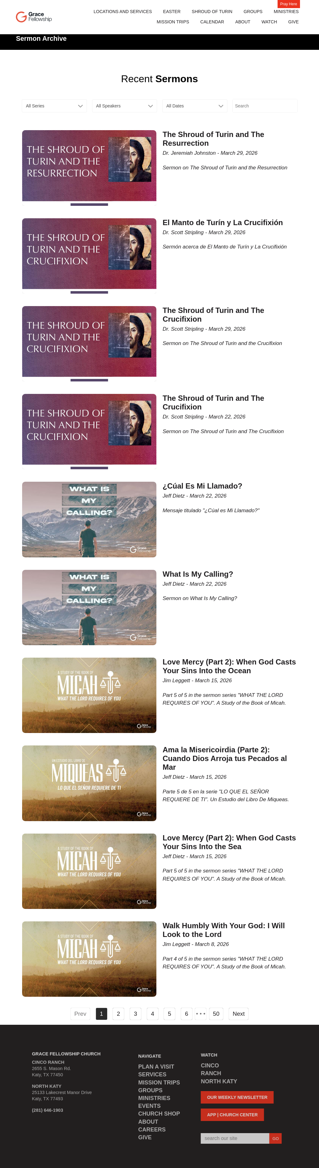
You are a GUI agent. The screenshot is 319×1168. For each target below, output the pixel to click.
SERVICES (152, 1077)
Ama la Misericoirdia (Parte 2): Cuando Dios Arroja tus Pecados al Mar (225, 758)
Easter (172, 11)
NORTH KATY (216, 1081)
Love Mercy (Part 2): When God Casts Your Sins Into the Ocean (229, 666)
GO (273, 1138)
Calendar (212, 21)
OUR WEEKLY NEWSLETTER (235, 1097)
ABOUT (148, 1124)
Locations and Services (123, 11)
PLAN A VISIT (156, 1069)
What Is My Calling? (198, 574)
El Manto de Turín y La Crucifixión (223, 222)
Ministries (286, 11)
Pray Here (288, 4)
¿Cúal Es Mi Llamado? (202, 486)
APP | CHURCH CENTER (230, 1114)
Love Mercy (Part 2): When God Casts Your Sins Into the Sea (229, 842)
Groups (253, 11)
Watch (269, 21)
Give (293, 21)
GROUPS (150, 1093)
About (242, 21)
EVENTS (149, 1108)
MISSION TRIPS (173, 21)
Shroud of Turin (212, 11)
